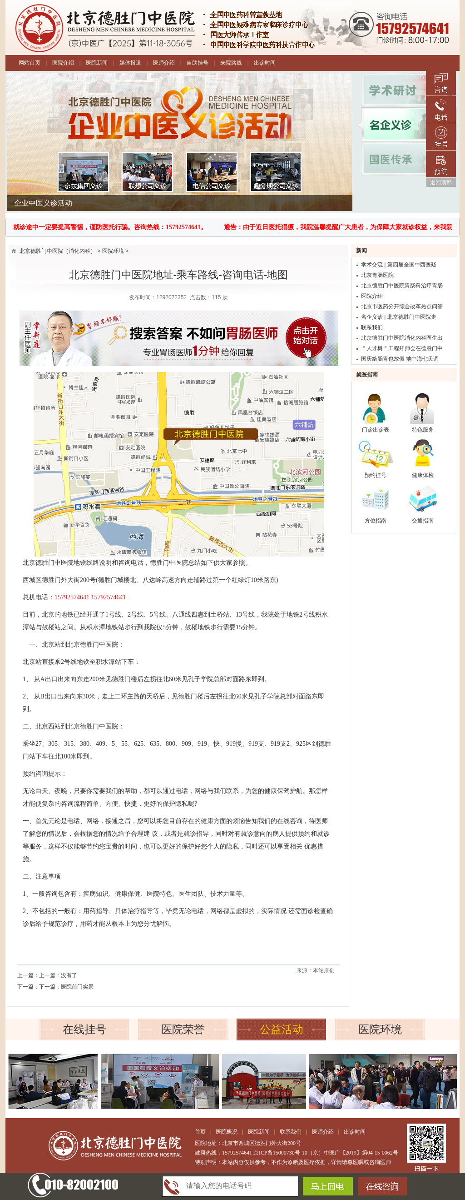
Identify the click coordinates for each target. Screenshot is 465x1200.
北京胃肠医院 (377, 275)
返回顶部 (441, 182)
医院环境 (113, 251)
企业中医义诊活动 (43, 207)
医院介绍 (63, 63)
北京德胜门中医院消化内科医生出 (402, 338)
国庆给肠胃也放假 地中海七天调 (400, 359)
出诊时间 (265, 63)
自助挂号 (197, 63)
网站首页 (29, 63)
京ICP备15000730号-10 (280, 1153)
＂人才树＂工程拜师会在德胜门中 (402, 348)
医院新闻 (97, 63)
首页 (200, 1132)
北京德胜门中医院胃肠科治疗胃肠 (402, 285)
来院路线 (231, 63)
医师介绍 (164, 63)
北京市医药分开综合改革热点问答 (402, 306)
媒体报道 (130, 63)
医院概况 (226, 1132)
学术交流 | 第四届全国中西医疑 (398, 264)
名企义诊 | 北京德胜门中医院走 (398, 317)
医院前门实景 (77, 987)
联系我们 (372, 327)
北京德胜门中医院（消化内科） (58, 251)
